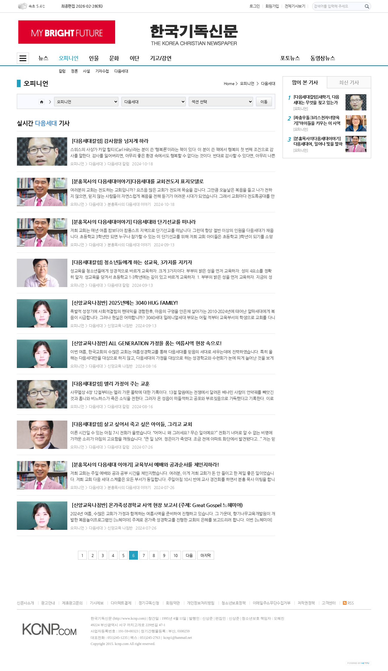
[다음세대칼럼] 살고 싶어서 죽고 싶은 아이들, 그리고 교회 (132, 424)
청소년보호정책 (233, 603)
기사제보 (96, 603)
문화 (114, 58)
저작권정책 (306, 603)
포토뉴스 (290, 58)
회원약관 (173, 603)
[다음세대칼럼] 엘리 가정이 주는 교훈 (111, 384)
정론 (74, 71)
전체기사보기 (295, 6)
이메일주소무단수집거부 (272, 603)
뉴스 (43, 58)
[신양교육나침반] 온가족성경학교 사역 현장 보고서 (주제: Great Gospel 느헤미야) (157, 505)
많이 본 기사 (305, 82)
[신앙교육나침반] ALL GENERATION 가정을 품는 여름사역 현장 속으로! (147, 343)
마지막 (205, 555)
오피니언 (68, 58)
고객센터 (328, 603)
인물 (94, 58)
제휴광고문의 (72, 603)
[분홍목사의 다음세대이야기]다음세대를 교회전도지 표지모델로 (138, 181)
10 (175, 555)
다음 (189, 555)
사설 (86, 71)
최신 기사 (349, 82)
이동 (264, 102)
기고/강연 (161, 58)
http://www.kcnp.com (129, 618)
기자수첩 (102, 71)
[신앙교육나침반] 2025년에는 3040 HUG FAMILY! (125, 303)
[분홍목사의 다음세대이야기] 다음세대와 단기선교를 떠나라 (134, 222)
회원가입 (272, 6)
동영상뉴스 (322, 58)
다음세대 (121, 71)
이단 (134, 58)
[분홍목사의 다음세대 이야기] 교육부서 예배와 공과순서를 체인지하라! (145, 465)
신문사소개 (25, 603)
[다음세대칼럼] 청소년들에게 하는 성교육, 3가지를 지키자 (132, 262)
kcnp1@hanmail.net (177, 638)
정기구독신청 (148, 603)
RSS (348, 603)
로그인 (255, 6)
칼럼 (62, 71)
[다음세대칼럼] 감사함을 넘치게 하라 (110, 141)
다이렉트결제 (121, 603)
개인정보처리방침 (200, 603)
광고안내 (48, 603)
